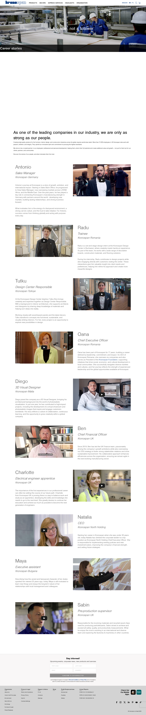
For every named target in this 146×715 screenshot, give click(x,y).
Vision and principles (10, 695)
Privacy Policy (25, 695)
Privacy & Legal (25, 689)
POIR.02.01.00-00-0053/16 (87, 698)
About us (7, 692)
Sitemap (40, 698)
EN (130, 3)
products (33, 3)
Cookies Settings (25, 701)
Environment (8, 698)
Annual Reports (84, 689)
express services (55, 3)
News (54, 689)
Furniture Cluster (9, 707)
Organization (8, 689)
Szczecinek (64, 692)
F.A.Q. (39, 692)
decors (42, 3)
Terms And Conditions (27, 692)
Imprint (23, 698)
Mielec (63, 698)
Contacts (40, 695)
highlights (69, 3)
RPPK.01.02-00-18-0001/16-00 (88, 695)
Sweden (124, 3)
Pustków (63, 695)
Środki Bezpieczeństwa (67, 689)
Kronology (7, 704)
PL (133, 3)
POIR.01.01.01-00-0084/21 (87, 692)
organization (82, 3)
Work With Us (8, 701)
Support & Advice (43, 689)
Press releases (9, 710)
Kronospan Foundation (108, 359)
